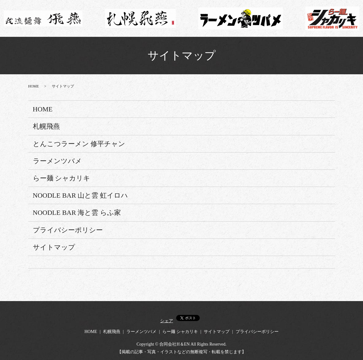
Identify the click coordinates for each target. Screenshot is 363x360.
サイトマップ (54, 247)
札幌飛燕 (46, 126)
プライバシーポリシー (68, 230)
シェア (166, 321)
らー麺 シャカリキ (62, 178)
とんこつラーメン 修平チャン (79, 144)
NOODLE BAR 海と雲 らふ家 (77, 212)
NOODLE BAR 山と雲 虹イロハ (80, 195)
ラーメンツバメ (57, 161)
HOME (33, 86)
